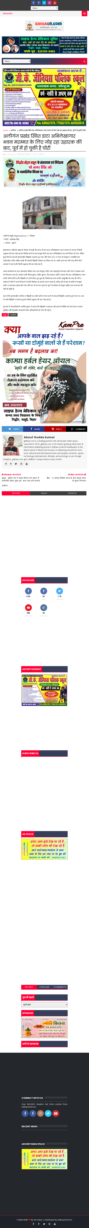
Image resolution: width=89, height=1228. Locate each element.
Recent (29, 987)
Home (5, 130)
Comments (60, 987)
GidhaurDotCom (65, 1219)
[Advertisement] (44, 517)
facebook (72, 493)
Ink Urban (38, 1219)
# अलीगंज (13, 315)
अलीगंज (13, 130)
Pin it (57, 429)
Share (35, 429)
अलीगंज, (41, 154)
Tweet (14, 429)
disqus (44, 493)
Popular (44, 987)
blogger (16, 493)
